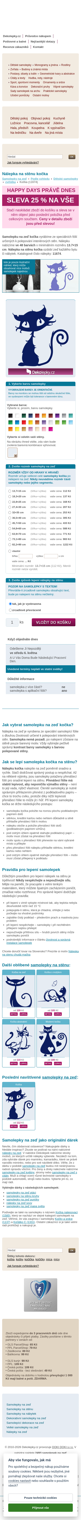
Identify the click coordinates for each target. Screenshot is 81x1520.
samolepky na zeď (59, 1077)
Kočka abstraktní (18, 1022)
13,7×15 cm (19, 490)
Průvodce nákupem (38, 36)
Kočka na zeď (19, 972)
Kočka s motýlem (53, 972)
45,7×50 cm (19, 523)
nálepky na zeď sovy (19, 1203)
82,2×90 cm (19, 544)
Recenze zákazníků (16, 47)
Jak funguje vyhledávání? (23, 162)
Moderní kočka (53, 1022)
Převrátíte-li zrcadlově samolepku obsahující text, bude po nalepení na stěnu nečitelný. (39, 590)
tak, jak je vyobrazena (26, 603)
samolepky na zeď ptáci (21, 1192)
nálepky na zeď (11, 1153)
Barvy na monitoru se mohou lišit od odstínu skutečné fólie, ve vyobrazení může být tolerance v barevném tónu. (39, 393)
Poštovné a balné (14, 41)
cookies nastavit (19, 1481)
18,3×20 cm (19, 496)
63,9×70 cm (19, 533)
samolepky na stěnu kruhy (22, 1196)
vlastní (16, 551)
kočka (10, 1259)
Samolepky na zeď (14, 178)
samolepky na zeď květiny (18, 1172)
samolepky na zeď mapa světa (25, 1206)
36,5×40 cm (19, 517)
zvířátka (10, 182)
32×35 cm (18, 512)
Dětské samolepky (66, 178)
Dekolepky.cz (12, 36)
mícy (57, 1259)
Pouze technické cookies (40, 1498)
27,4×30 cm (19, 507)
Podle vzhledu (40, 178)
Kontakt (38, 47)
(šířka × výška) (38, 490)
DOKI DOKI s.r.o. (62, 1447)
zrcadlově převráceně (26, 610)
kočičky (39, 1259)
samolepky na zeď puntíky (22, 1199)
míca (49, 1259)
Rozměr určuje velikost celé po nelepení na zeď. (39, 477)
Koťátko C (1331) (24, 1222)
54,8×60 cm (19, 528)
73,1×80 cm (19, 539)
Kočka (19, 1084)
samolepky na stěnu (50, 965)
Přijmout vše (40, 1507)
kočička (29, 1259)
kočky (19, 1259)
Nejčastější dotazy (43, 41)
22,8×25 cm (19, 501)
